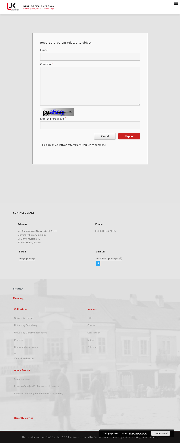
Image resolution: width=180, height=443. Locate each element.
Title (89, 318)
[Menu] (175, 3)
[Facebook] (98, 263)
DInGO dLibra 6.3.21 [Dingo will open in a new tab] (57, 437)
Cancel (105, 136)
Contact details (22, 379)
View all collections (24, 358)
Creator (91, 325)
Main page (19, 298)
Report (129, 136)
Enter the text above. (53, 118)
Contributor (93, 332)
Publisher (92, 347)
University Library (23, 318)
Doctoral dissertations (26, 347)
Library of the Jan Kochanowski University (36, 386)
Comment (46, 64)
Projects (18, 340)
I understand (160, 433)
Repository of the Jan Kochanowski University (38, 393)
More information (138, 433)
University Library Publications (30, 332)
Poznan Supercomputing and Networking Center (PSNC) (126, 437)
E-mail (44, 50)
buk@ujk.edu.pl (27, 258)
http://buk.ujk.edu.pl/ (109, 258)
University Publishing (25, 325)
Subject (91, 340)
